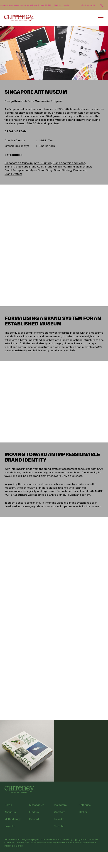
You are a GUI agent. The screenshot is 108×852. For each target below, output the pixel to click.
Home (8, 804)
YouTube (59, 826)
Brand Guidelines (55, 166)
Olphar (83, 811)
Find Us (34, 811)
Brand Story (45, 170)
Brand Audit (36, 166)
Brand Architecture (16, 166)
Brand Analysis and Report (69, 163)
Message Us (36, 804)
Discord (34, 818)
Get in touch (61, 5)
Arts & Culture (42, 163)
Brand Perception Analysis (21, 170)
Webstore (59, 811)
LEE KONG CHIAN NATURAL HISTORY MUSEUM (27, 751)
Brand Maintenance (79, 166)
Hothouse (85, 804)
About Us (10, 811)
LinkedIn (59, 818)
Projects (9, 826)
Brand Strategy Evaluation (70, 170)
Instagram (60, 804)
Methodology (13, 818)
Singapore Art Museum (19, 163)
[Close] (101, 5)
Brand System (13, 173)
